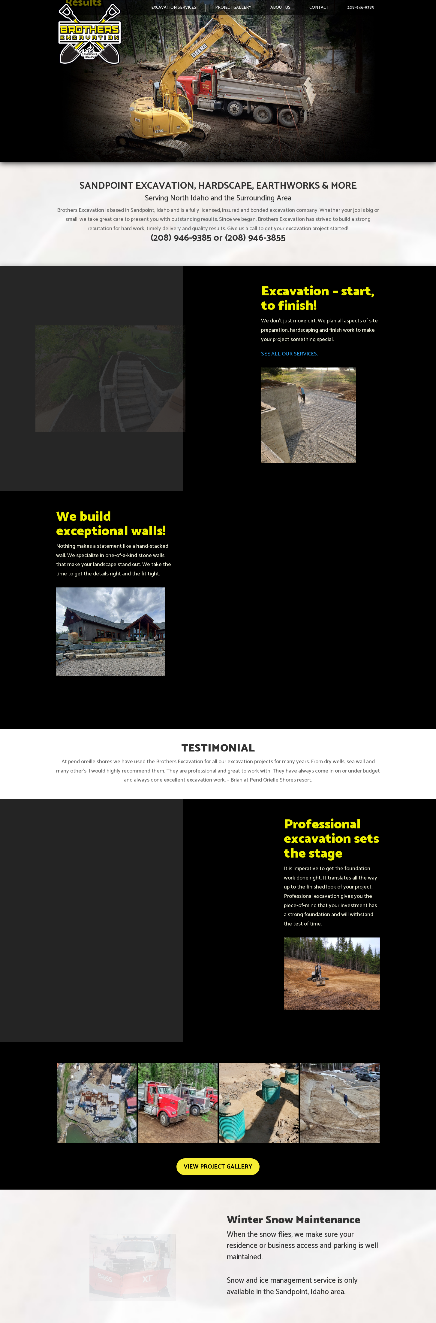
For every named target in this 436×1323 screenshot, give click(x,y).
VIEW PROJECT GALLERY (218, 1119)
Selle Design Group (364, 1310)
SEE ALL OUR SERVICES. (289, 353)
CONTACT (319, 7)
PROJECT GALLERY (233, 7)
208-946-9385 (360, 7)
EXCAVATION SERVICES (173, 7)
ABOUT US (280, 7)
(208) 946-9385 (181, 238)
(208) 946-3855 (255, 238)
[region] (218, 81)
